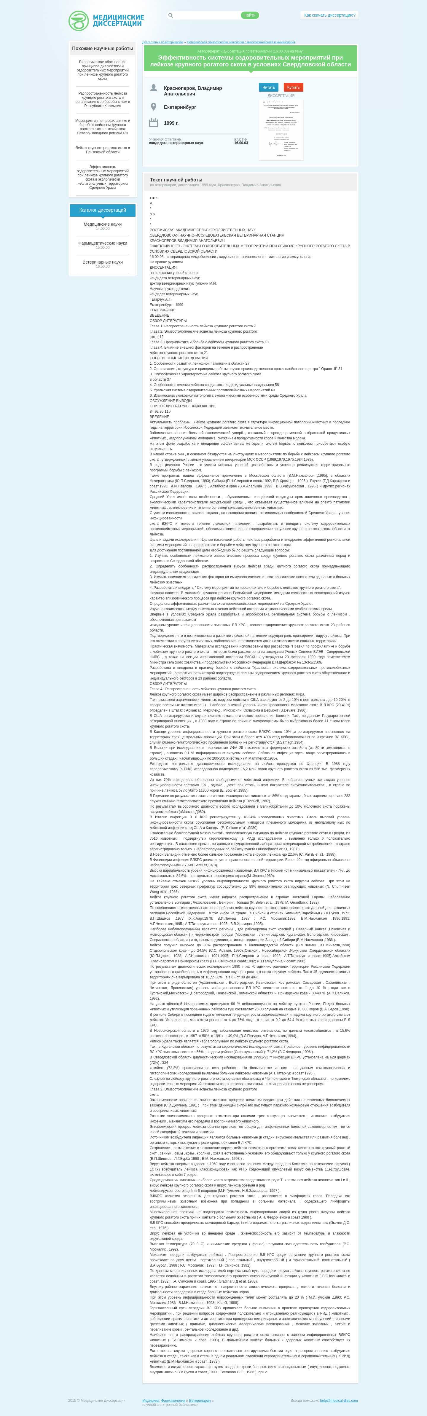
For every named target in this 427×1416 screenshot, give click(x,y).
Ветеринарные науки (103, 262)
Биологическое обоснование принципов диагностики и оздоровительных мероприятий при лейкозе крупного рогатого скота (103, 70)
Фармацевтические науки (102, 243)
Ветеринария (200, 1401)
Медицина (150, 1401)
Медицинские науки (103, 224)
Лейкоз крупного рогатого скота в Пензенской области (103, 150)
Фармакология (173, 1401)
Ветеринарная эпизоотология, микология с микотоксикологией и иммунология (241, 42)
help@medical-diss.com (339, 1401)
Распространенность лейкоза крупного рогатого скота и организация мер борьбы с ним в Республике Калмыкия (103, 99)
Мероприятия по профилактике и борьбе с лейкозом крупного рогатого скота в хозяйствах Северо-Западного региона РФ (102, 127)
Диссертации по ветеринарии (162, 42)
